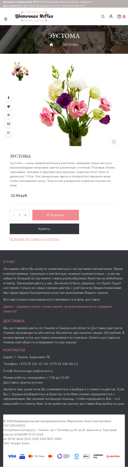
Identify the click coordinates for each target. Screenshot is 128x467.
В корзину (56, 215)
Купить (45, 229)
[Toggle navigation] (5, 18)
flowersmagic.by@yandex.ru (33, 371)
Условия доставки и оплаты (34, 239)
